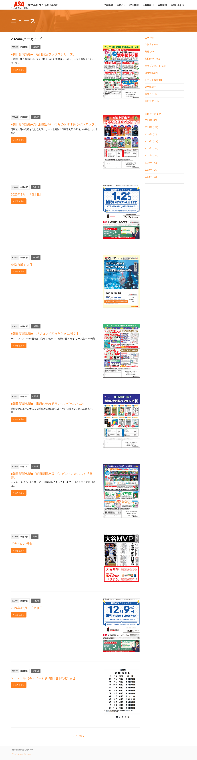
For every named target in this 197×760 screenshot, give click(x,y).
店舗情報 (162, 5)
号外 (35, 537)
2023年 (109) (151, 141)
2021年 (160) (151, 155)
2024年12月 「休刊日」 (28, 608)
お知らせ (121, 5)
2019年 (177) (151, 169)
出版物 (36, 47)
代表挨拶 (108, 5)
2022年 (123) (151, 148)
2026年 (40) (151, 120)
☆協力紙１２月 (21, 264)
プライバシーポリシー (21, 754)
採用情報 (134, 5)
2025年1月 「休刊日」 (27, 194)
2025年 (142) (151, 127)
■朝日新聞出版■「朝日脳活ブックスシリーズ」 (43, 54)
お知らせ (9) (151, 94)
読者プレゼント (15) (155, 65)
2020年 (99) (151, 162)
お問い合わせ (177, 5)
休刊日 (36, 187)
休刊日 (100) (151, 44)
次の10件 (77, 736)
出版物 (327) (151, 72)
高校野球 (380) (152, 58)
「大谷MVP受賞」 (23, 544)
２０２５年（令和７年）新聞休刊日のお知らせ (43, 678)
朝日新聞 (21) (152, 101)
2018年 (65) (151, 176)
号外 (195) (150, 51)
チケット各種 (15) (154, 80)
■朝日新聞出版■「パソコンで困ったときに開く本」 (46, 333)
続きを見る (18, 70)
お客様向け (148, 5)
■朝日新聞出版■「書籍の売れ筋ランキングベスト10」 (48, 403)
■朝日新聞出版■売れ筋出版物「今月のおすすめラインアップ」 (54, 124)
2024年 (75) (151, 134)
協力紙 (36, 257)
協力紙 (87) (150, 87)
